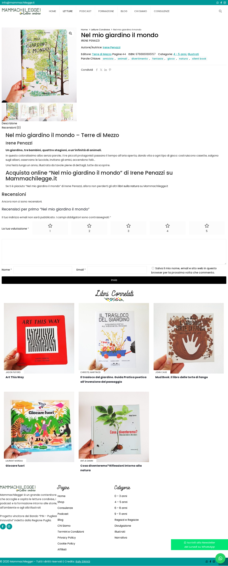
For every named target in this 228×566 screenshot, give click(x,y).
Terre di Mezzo (102, 54)
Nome (7, 270)
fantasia (157, 58)
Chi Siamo (64, 526)
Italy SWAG (82, 562)
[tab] (114, 123)
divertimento (139, 58)
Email (81, 270)
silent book (199, 58)
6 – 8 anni (121, 508)
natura (183, 58)
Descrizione (9, 123)
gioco (171, 58)
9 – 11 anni (121, 514)
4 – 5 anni (121, 502)
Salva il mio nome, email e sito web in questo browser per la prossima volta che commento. (184, 270)
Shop (61, 502)
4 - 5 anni (179, 54)
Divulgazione (123, 526)
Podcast (63, 514)
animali (122, 58)
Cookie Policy (66, 544)
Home (84, 29)
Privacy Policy (67, 538)
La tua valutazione (15, 229)
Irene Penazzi (90, 41)
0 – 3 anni (121, 496)
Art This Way (15, 377)
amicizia (108, 58)
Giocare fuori (15, 466)
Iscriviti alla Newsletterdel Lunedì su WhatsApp (199, 545)
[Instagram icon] (224, 2)
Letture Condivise (100, 29)
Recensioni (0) (11, 128)
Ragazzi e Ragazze (127, 520)
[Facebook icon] (221, 2)
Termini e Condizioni (71, 532)
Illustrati (193, 54)
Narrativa (121, 538)
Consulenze (65, 508)
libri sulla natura (128, 186)
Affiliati (62, 550)
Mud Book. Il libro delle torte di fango (181, 377)
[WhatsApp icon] (217, 2)
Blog (60, 520)
